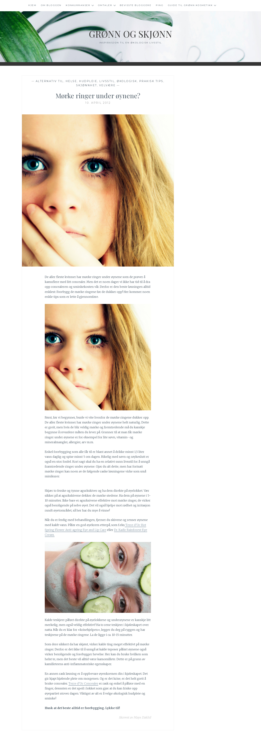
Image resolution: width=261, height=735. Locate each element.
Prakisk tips (151, 81)
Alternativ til (49, 81)
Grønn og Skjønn (130, 34)
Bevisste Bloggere (136, 5)
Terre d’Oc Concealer (83, 683)
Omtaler (105, 5)
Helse (71, 81)
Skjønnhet (86, 85)
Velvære (107, 85)
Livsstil (107, 81)
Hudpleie (88, 81)
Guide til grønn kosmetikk (190, 5)
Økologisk (127, 81)
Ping (159, 5)
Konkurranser (78, 5)
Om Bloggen (51, 5)
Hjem (32, 5)
